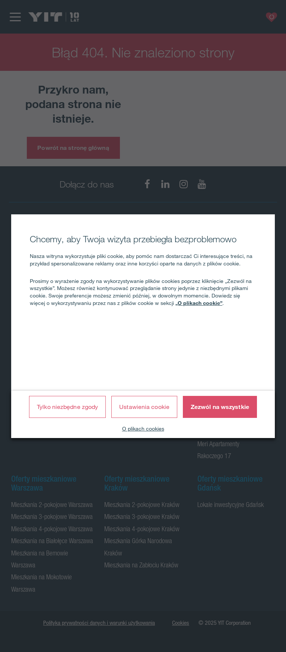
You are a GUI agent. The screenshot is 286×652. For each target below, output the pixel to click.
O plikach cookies (143, 428)
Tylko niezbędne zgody (67, 406)
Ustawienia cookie (144, 406)
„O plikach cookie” (198, 303)
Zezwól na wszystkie (220, 406)
